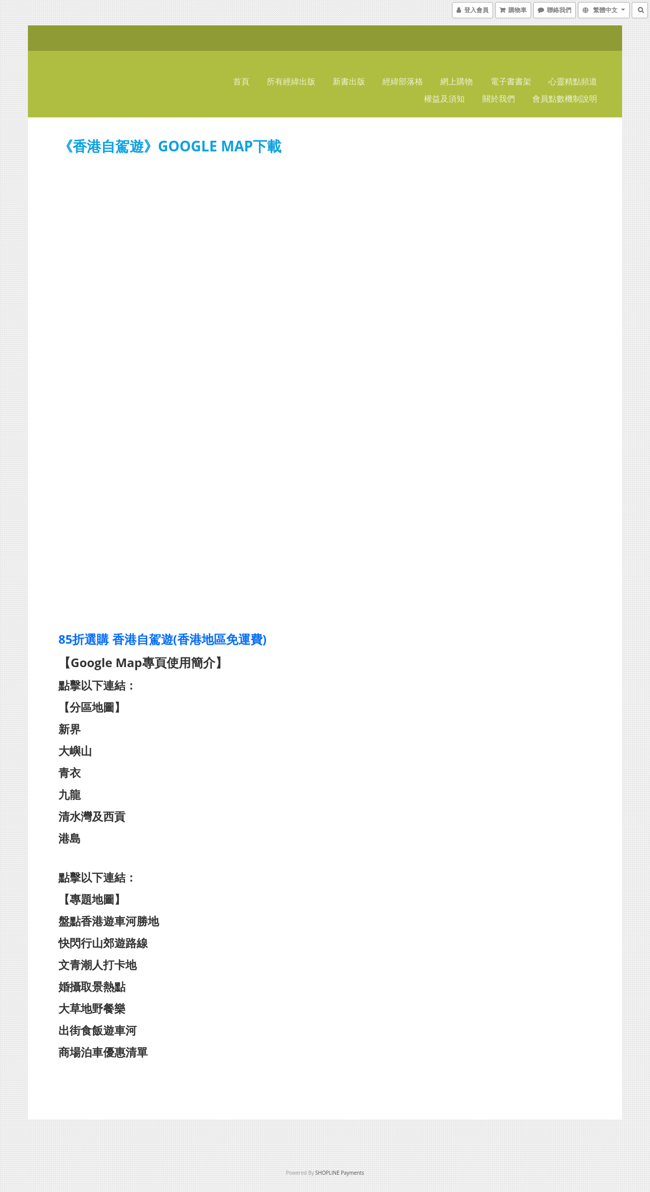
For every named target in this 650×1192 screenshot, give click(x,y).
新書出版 (349, 81)
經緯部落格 (402, 81)
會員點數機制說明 (564, 98)
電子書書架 (511, 81)
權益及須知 (444, 98)
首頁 (241, 81)
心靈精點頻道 (572, 81)
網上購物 (456, 81)
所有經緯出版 (291, 81)
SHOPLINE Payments (339, 1172)
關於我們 (498, 98)
